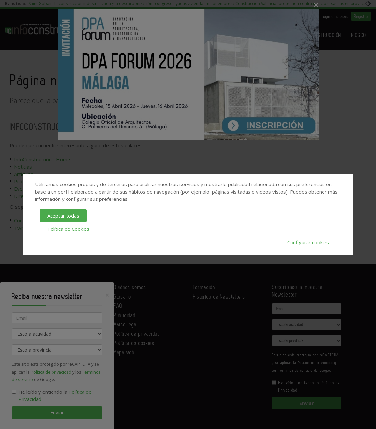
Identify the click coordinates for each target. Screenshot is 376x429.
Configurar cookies (308, 242)
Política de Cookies (68, 229)
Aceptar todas (63, 215)
